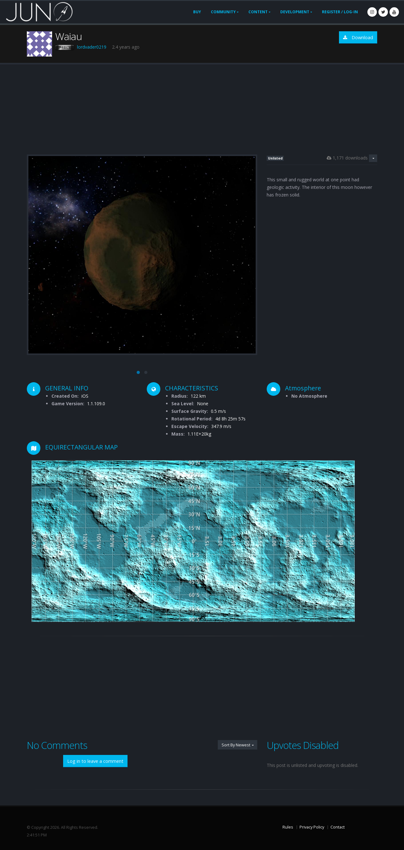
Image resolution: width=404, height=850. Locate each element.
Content (258, 12)
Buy (197, 12)
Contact (337, 827)
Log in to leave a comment (95, 761)
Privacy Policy (312, 827)
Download (358, 37)
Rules (287, 827)
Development (294, 12)
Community (223, 12)
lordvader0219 (91, 47)
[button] (138, 372)
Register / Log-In (340, 12)
